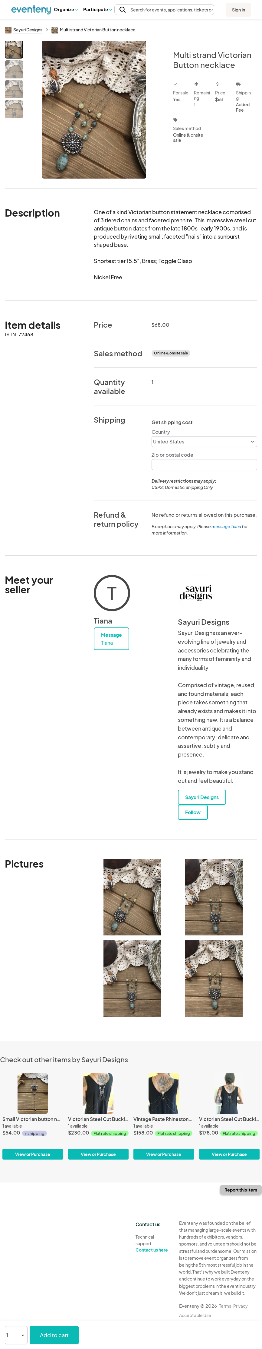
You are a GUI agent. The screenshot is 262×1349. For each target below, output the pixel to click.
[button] (66, 9)
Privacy (240, 1306)
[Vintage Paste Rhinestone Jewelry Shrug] (163, 1116)
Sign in (238, 9)
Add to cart (54, 1335)
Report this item (240, 1189)
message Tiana (226, 526)
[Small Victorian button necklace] (32, 1116)
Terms (225, 1306)
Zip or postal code (172, 455)
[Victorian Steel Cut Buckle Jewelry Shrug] (98, 1116)
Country (161, 432)
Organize (66, 9)
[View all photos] (94, 109)
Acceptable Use (195, 1315)
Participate (97, 9)
